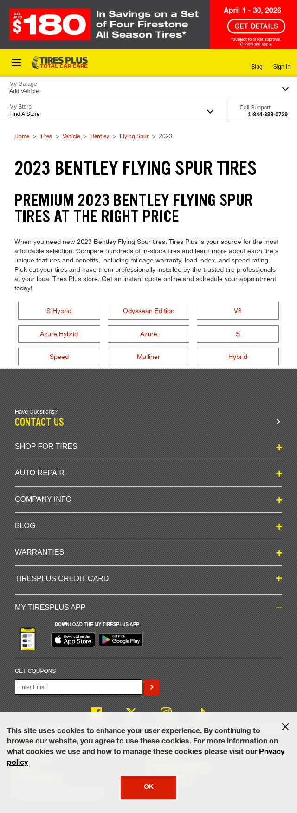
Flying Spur (134, 136)
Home (21, 136)
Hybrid (237, 356)
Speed (59, 356)
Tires (46, 136)
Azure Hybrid (59, 334)
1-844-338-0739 (268, 114)
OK (149, 787)
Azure (148, 334)
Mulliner (148, 356)
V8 (238, 310)
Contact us (39, 422)
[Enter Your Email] (78, 687)
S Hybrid (58, 310)
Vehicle (71, 136)
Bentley (99, 136)
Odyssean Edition (148, 310)
